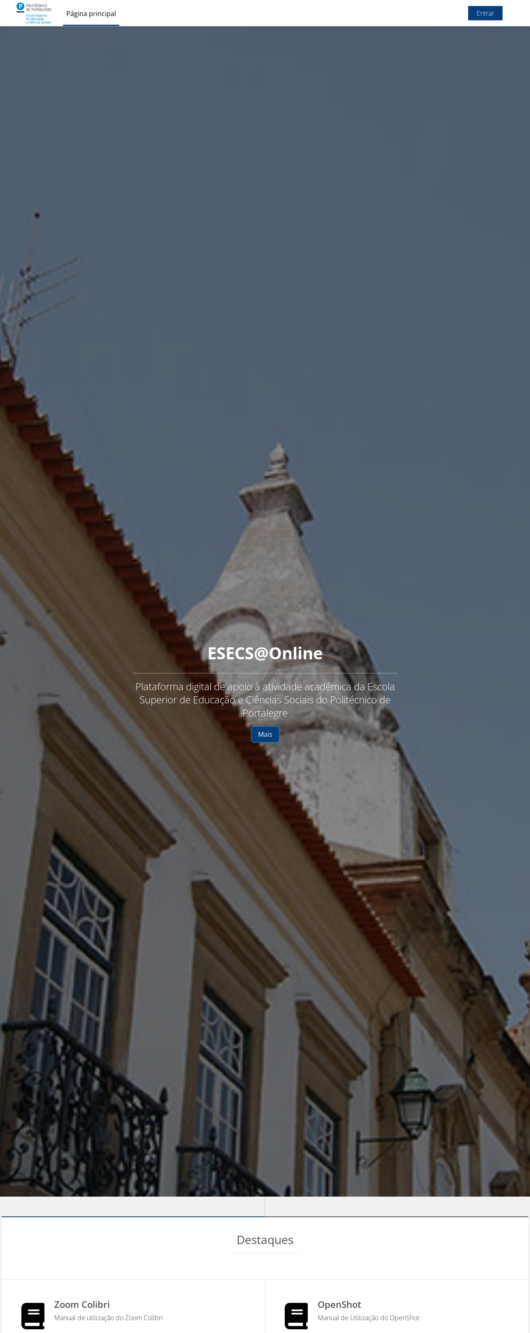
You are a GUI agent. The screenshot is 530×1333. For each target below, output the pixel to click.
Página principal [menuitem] (91, 13)
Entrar (485, 13)
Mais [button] (265, 734)
